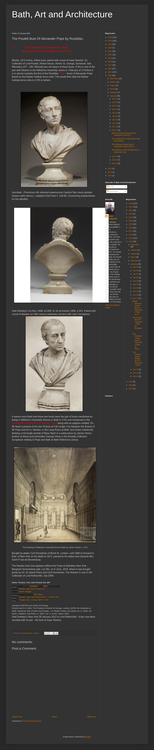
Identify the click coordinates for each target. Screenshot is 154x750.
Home (54, 717)
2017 (110, 65)
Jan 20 (115, 120)
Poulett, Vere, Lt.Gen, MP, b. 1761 (33, 600)
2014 (110, 75)
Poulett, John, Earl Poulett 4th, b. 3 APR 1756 (38, 597)
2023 (110, 44)
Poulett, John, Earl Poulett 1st (31, 589)
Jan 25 (115, 109)
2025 (110, 37)
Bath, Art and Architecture (62, 14)
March (113, 89)
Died (45, 586)
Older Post (91, 717)
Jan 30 (115, 102)
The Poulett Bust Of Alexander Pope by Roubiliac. (137, 324)
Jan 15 (115, 160)
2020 (110, 55)
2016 (110, 69)
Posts (110, 187)
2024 (110, 41)
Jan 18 (115, 127)
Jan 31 (115, 99)
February (114, 92)
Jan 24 (115, 113)
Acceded (33, 586)
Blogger (88, 737)
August (113, 85)
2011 (110, 176)
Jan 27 (115, 106)
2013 (110, 169)
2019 (110, 58)
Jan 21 (115, 116)
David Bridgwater (112, 217)
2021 (110, 51)
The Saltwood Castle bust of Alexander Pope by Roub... (123, 145)
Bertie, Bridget (25, 592)
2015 (110, 72)
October (113, 82)
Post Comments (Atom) (32, 721)
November (114, 79)
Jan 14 (115, 163)
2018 (110, 62)
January (113, 96)
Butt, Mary (38, 594)
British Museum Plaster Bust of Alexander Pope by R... (124, 134)
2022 (110, 48)
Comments (112, 191)
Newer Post (17, 717)
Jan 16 (115, 156)
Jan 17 (115, 130)
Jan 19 (115, 123)
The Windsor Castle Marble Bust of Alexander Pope (125, 151)
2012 (110, 172)
